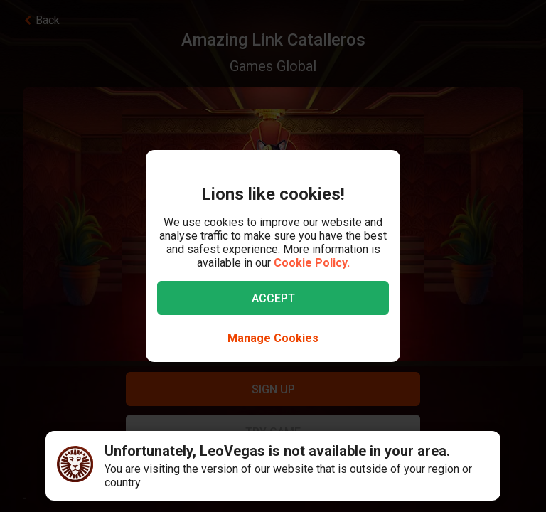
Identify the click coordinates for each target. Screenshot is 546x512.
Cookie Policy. (312, 263)
